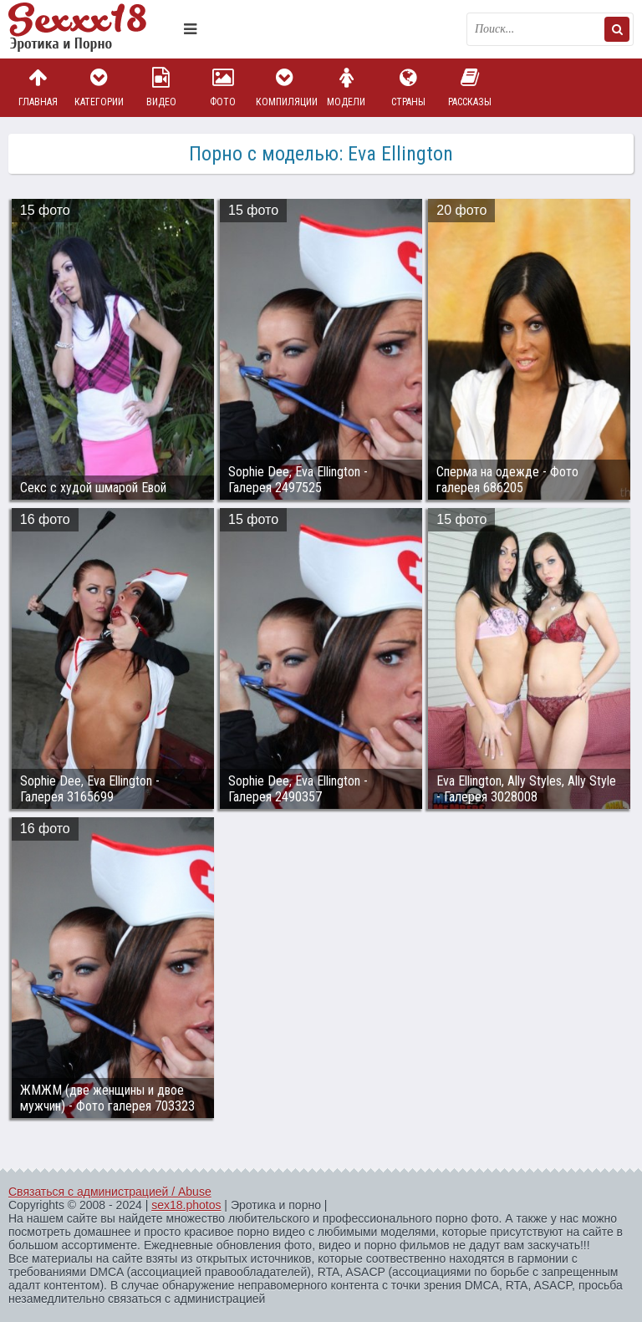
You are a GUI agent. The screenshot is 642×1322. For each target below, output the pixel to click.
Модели (346, 87)
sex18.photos (186, 1205)
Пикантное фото (92, 29)
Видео (161, 87)
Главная (37, 87)
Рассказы (470, 87)
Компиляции (285, 87)
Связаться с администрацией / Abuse (109, 1191)
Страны (408, 87)
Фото (223, 87)
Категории (99, 87)
